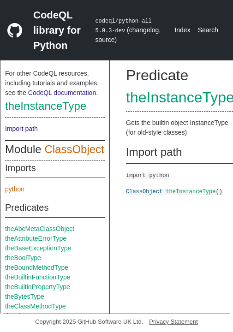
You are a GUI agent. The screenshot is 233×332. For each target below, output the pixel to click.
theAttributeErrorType (35, 238)
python (14, 189)
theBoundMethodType (36, 267)
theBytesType (24, 296)
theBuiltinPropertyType (37, 286)
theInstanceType (45, 106)
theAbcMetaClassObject (39, 228)
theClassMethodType (35, 306)
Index (182, 30)
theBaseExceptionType (38, 248)
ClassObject (74, 149)
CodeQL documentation (62, 92)
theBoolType (23, 257)
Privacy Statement (173, 321)
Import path (21, 128)
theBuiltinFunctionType (38, 277)
